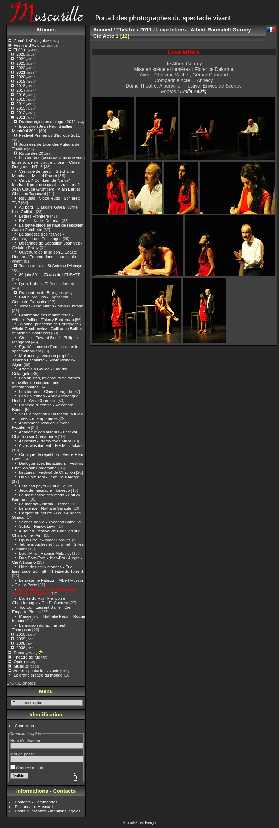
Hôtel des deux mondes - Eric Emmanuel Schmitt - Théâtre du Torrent (47, 568)
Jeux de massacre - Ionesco (44, 490)
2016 (20, 94)
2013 (20, 108)
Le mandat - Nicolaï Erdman (44, 504)
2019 (20, 81)
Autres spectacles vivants (36, 670)
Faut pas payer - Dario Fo (42, 486)
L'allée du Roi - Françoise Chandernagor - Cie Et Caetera (40, 600)
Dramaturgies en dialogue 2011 (47, 121)
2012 (20, 112)
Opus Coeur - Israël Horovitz (44, 539)
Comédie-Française (31, 40)
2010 (20, 634)
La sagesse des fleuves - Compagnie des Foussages (38, 236)
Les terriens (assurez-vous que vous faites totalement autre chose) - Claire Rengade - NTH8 (48, 162)
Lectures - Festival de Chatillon (47, 472)
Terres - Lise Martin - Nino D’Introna (51, 306)
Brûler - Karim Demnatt (39, 220)
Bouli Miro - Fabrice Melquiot (45, 553)
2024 (20, 58)
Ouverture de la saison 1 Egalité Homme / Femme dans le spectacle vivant (44, 256)
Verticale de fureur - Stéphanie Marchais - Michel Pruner (43, 173)
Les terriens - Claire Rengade (45, 391)
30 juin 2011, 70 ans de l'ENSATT (49, 274)
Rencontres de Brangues (41, 292)
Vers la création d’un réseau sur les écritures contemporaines (47, 416)
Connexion (24, 725)
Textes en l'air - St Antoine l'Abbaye (51, 265)
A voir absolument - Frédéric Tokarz (51, 445)
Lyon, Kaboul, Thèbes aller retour (49, 283)
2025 (20, 54)
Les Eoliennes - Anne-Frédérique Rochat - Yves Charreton (45, 398)
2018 (20, 85)
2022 (20, 67)
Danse (19, 652)
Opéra (19, 661)
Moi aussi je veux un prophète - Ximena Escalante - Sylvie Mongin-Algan (44, 360)
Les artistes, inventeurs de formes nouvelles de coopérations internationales (46, 382)
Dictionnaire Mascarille (35, 806)
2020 (20, 76)
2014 (20, 103)
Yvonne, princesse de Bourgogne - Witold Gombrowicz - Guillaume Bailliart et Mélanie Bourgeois (48, 328)
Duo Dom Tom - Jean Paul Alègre (49, 477)
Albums (46, 30)
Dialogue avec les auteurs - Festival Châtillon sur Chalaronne (48, 465)
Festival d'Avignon (29, 45)
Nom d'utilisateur (25, 740)
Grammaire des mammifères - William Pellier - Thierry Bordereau (43, 317)
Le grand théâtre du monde (37, 675)
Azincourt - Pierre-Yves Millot (45, 441)
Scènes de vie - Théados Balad (47, 521)
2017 (20, 90)
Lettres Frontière (34, 216)
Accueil (102, 30)
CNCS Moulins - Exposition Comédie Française (40, 299)
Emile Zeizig (193, 91)
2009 (20, 638)
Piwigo (150, 822)
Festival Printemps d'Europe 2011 (49, 135)
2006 (20, 647)
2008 (20, 643)
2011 (20, 117)
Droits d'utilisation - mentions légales (48, 811)
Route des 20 (31, 153)
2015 (20, 99)
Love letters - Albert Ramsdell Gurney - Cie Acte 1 (44, 591)
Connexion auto (27, 767)
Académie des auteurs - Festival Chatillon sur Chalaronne (44, 434)
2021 (20, 72)
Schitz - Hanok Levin (37, 526)
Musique (21, 666)
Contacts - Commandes (36, 802)
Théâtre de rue (26, 657)
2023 (20, 63)
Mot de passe (22, 754)
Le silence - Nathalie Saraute (45, 508)
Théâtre (20, 49)
